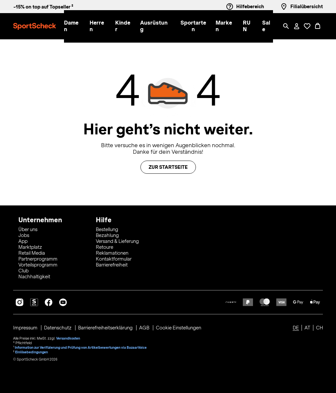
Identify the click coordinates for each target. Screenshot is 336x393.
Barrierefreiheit (112, 264)
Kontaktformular (114, 259)
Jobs (23, 235)
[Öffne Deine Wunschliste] (307, 26)
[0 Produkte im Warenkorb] (317, 26)
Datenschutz (58, 327)
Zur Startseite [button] (168, 167)
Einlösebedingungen (31, 352)
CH (319, 327)
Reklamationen (112, 253)
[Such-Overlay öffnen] (286, 26)
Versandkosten (68, 338)
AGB (144, 327)
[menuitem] (77, 26)
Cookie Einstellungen (178, 327)
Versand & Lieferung (117, 241)
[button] (73, 26)
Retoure (104, 247)
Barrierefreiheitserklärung (106, 327)
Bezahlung (107, 235)
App (23, 241)
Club (23, 270)
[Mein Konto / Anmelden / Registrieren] (296, 26)
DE (296, 327)
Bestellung (107, 229)
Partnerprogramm (37, 259)
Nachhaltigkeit (34, 276)
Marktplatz (30, 247)
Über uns (27, 229)
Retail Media (31, 253)
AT (307, 327)
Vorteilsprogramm (37, 264)
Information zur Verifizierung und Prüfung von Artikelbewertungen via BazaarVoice (81, 347)
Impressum (25, 327)
